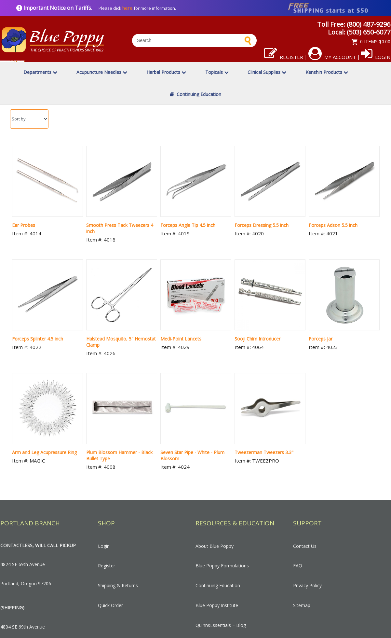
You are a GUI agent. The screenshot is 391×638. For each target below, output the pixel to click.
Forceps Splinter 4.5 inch (37, 339)
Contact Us (305, 546)
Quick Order (110, 605)
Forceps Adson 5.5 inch (333, 225)
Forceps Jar (320, 339)
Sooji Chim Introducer (257, 339)
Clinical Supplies (267, 72)
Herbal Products (166, 72)
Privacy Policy (307, 585)
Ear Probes (23, 225)
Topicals (217, 72)
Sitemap (301, 605)
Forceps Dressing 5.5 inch (262, 225)
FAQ (297, 565)
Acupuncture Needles (101, 72)
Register (283, 57)
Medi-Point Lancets (180, 339)
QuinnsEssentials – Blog (221, 625)
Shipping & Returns (118, 585)
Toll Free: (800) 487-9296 (353, 24)
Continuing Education (195, 94)
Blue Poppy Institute (217, 605)
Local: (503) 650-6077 (359, 32)
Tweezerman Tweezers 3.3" (264, 452)
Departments (40, 72)
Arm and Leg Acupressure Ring (44, 452)
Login (375, 57)
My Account (332, 57)
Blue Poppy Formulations (222, 565)
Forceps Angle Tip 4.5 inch (187, 225)
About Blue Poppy (215, 546)
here (127, 8)
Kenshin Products (326, 72)
